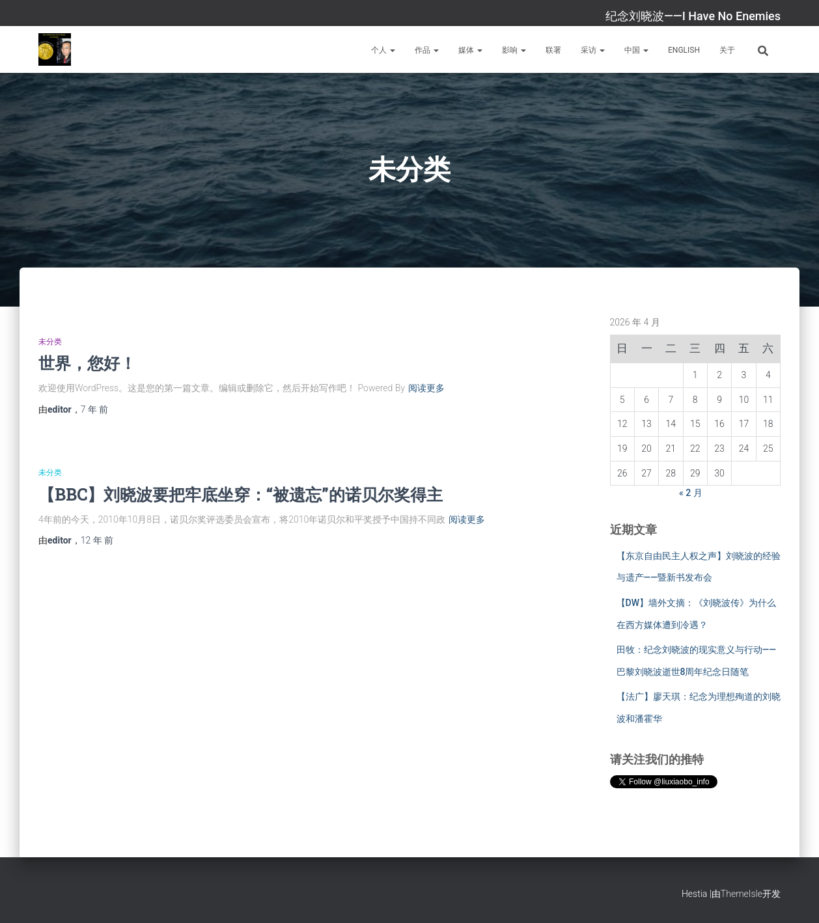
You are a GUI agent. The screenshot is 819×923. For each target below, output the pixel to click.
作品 (427, 50)
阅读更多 (426, 388)
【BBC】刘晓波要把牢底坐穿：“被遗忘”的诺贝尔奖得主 (240, 494)
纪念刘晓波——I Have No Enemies (693, 16)
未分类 (50, 341)
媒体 (470, 50)
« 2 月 (690, 493)
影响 (514, 50)
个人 (383, 50)
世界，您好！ (87, 363)
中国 (636, 50)
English (684, 50)
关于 (727, 50)
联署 (553, 50)
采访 (593, 50)
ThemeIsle (741, 894)
